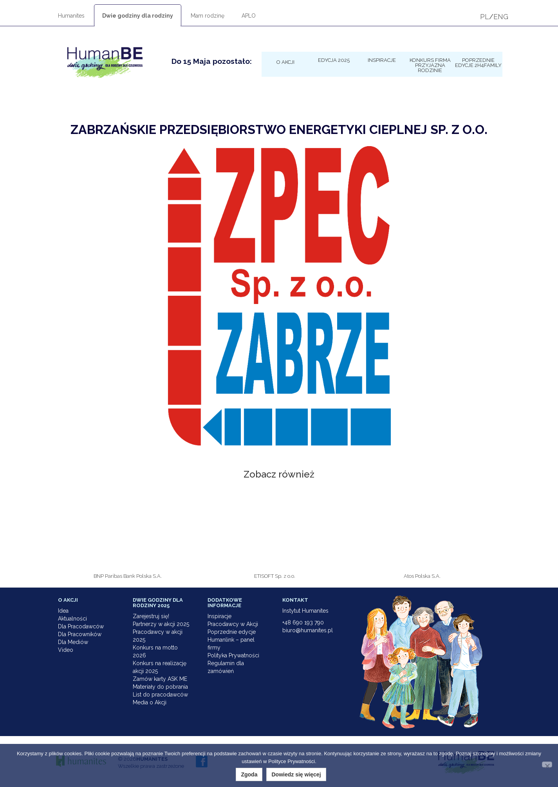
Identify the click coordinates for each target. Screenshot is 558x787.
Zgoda (249, 774)
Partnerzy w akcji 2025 (161, 624)
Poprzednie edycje (232, 632)
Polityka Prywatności (233, 655)
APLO (249, 16)
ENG (500, 17)
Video (65, 650)
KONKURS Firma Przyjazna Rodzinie (430, 65)
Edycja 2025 (334, 60)
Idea (63, 611)
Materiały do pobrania (160, 687)
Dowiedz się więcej (296, 774)
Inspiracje (382, 60)
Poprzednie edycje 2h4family (478, 62)
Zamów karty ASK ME (160, 679)
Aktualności (72, 618)
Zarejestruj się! (151, 616)
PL (484, 17)
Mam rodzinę (207, 16)
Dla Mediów (73, 642)
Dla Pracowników (79, 634)
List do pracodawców (160, 694)
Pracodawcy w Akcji (233, 624)
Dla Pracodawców (81, 626)
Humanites (71, 16)
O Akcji (285, 62)
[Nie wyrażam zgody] (547, 764)
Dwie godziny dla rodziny (137, 16)
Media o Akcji (149, 702)
